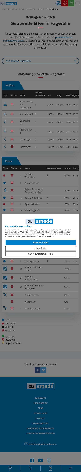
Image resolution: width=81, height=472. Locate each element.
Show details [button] (40, 248)
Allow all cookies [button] (40, 242)
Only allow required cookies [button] (40, 254)
